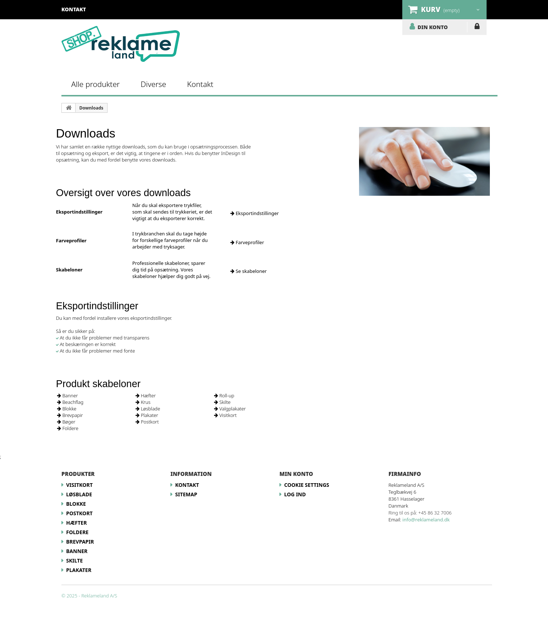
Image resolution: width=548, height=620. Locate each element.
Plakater (147, 415)
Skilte (222, 402)
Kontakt (200, 84)
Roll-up (224, 395)
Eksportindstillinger (254, 213)
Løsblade (148, 408)
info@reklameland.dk (426, 519)
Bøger (66, 421)
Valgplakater (230, 408)
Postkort (147, 421)
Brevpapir (70, 415)
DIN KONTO (433, 27)
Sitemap (186, 494)
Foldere (67, 428)
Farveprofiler (247, 242)
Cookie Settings (306, 484)
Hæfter (146, 395)
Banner (67, 395)
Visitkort (225, 415)
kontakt (73, 9)
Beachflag (70, 402)
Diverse (153, 84)
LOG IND (477, 27)
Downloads (91, 108)
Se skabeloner (248, 271)
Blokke (66, 408)
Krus (143, 402)
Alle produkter (95, 84)
